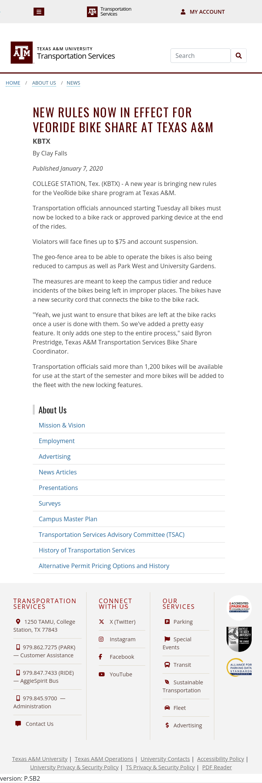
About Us (44, 82)
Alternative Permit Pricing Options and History (104, 566)
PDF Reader (217, 767)
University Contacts (165, 758)
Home (13, 82)
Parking (177, 621)
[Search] (200, 55)
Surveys (50, 503)
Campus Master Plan (68, 519)
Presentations (58, 488)
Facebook (116, 656)
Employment (57, 441)
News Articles (58, 472)
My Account (203, 11)
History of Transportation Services (87, 550)
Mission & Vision (62, 425)
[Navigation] (39, 12)
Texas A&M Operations (104, 758)
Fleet (174, 707)
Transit (176, 664)
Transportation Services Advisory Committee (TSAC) (112, 534)
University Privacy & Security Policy (74, 767)
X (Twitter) (117, 621)
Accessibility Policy (220, 758)
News (73, 82)
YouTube (115, 674)
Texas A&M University (40, 758)
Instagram (117, 639)
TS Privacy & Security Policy (160, 767)
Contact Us (33, 723)
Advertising (55, 456)
